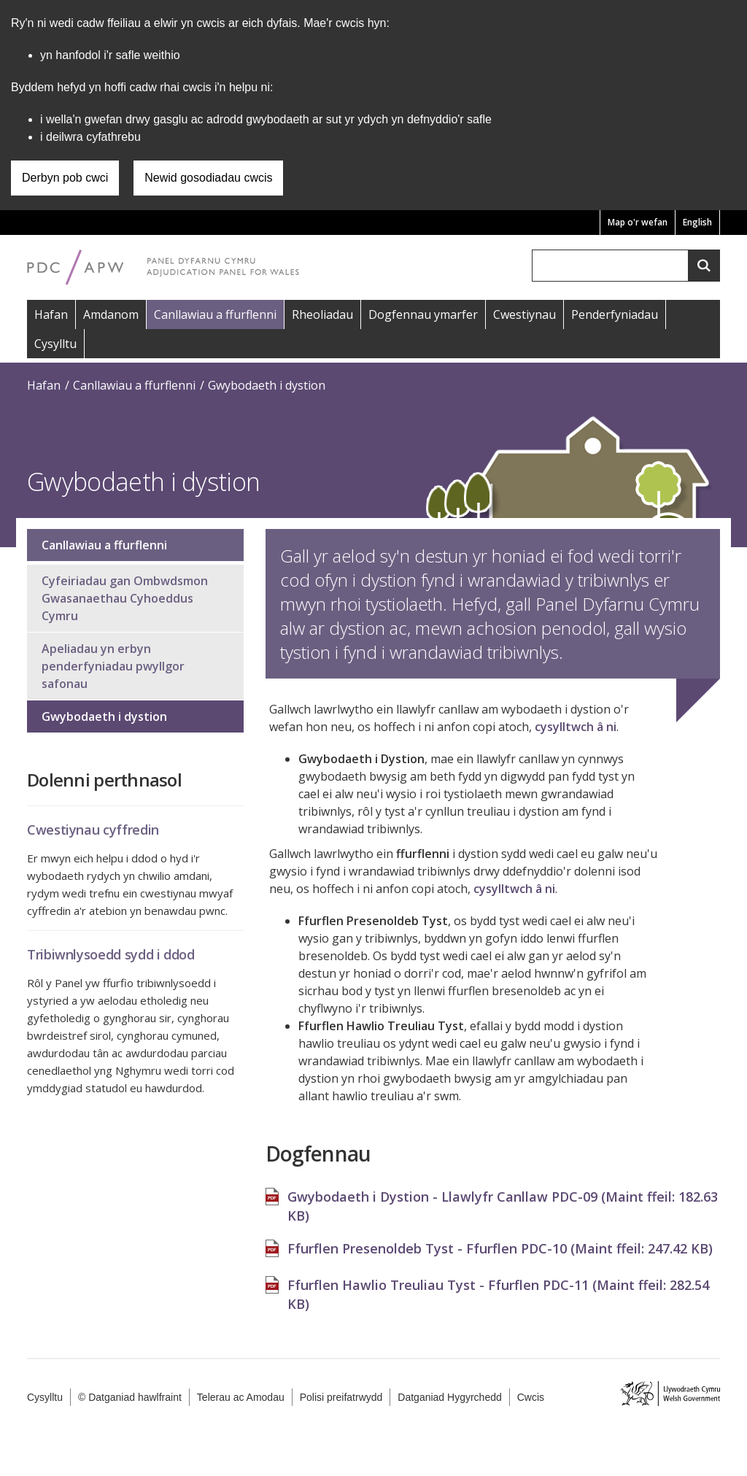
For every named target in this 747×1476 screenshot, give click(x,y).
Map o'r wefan (637, 222)
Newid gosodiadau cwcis (208, 177)
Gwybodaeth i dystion (266, 385)
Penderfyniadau (614, 314)
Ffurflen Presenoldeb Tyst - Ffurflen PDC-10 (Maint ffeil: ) (500, 1241)
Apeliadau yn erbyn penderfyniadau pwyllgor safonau (113, 666)
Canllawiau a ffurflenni (215, 314)
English (697, 222)
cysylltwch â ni (575, 727)
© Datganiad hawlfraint (130, 1397)
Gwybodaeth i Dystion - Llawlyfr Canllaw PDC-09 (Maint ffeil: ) (502, 1198)
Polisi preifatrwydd (341, 1397)
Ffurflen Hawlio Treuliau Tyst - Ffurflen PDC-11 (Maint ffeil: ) (498, 1287)
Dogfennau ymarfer (423, 314)
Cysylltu (55, 344)
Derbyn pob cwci (65, 177)
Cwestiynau (524, 314)
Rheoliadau (322, 314)
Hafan (51, 314)
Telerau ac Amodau (241, 1397)
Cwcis (530, 1397)
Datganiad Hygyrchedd (449, 1397)
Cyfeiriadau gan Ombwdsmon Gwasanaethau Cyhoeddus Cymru (125, 598)
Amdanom (111, 314)
